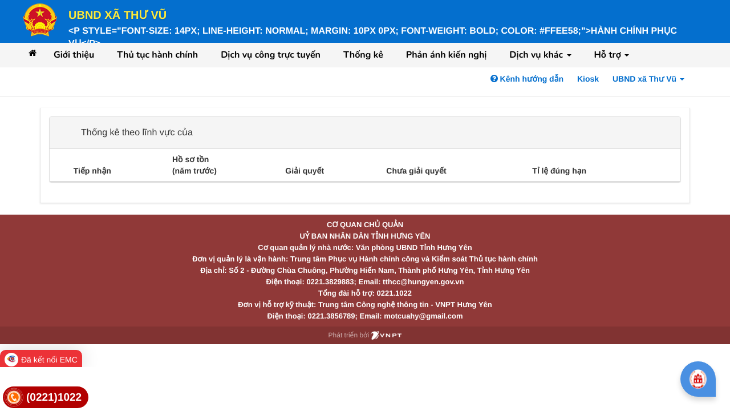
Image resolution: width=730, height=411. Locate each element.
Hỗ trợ (612, 55)
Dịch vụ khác (540, 55)
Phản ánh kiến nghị (446, 55)
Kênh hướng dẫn (526, 78)
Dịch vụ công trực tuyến (271, 55)
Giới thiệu (74, 55)
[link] (45, 397)
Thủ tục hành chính (157, 55)
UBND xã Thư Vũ (117, 15)
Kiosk (588, 78)
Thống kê (363, 55)
